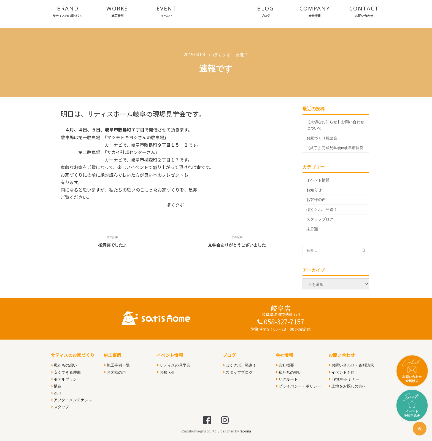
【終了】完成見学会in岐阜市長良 (334, 147)
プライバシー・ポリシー (298, 386)
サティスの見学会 (173, 365)
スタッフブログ (319, 219)
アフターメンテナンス (72, 399)
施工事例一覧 (117, 365)
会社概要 (285, 365)
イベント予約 (342, 372)
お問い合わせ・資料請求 (351, 365)
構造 (56, 386)
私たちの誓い (289, 372)
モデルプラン (64, 379)
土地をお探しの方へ (347, 386)
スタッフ (60, 406)
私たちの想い (64, 365)
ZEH (56, 393)
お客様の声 (316, 199)
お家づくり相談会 (321, 138)
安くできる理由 (66, 372)
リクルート (287, 379)
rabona (245, 431)
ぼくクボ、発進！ (231, 55)
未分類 (312, 229)
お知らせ (314, 189)
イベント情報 (318, 179)
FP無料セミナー (344, 379)
